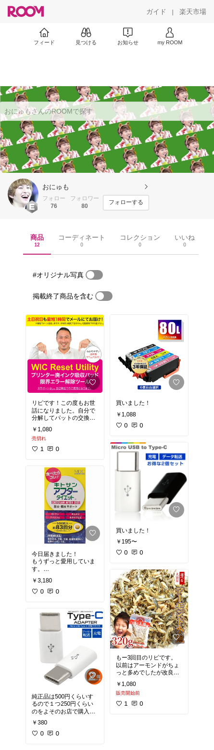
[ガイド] (156, 11)
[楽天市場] (192, 11)
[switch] (94, 275)
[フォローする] (126, 202)
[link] (65, 354)
